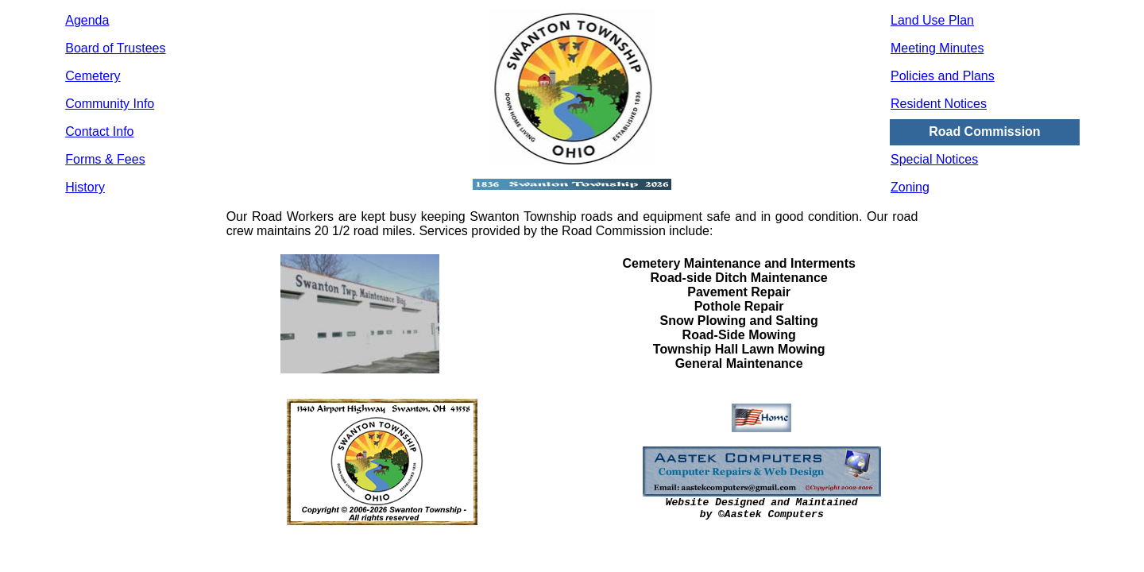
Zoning (910, 187)
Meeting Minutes (937, 48)
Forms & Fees (105, 159)
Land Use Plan (932, 20)
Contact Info (99, 131)
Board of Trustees (115, 48)
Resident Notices (939, 103)
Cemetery (92, 76)
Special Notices (934, 159)
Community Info (109, 103)
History (85, 187)
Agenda (87, 20)
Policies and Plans (943, 76)
